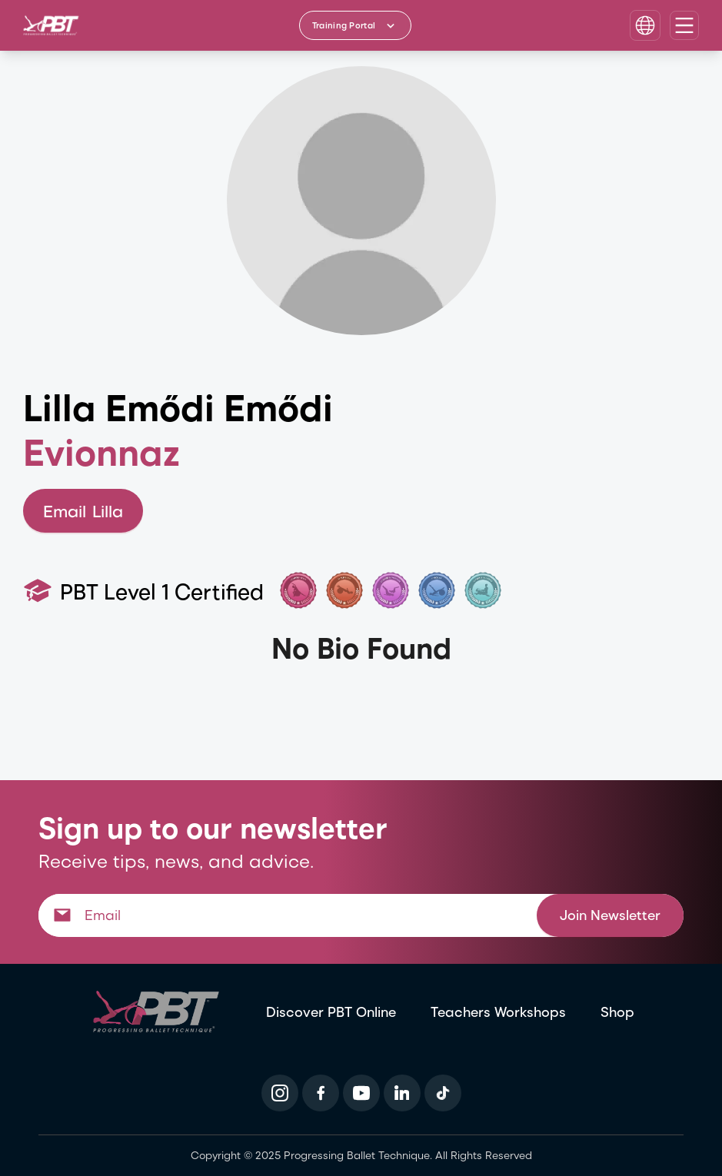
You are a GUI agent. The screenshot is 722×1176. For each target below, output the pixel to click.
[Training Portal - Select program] (355, 25)
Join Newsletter (610, 914)
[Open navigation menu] (684, 25)
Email (83, 510)
